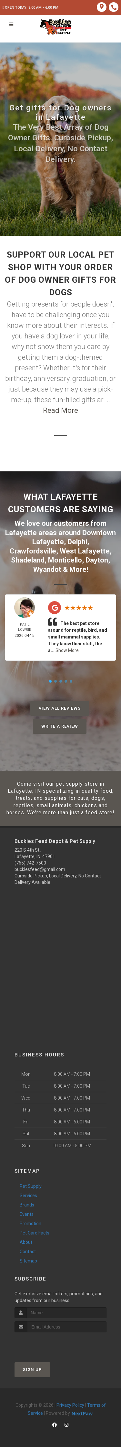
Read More (60, 410)
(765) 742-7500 (30, 862)
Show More (67, 650)
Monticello (65, 560)
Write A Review (59, 726)
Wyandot (47, 569)
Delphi (77, 542)
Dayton (97, 560)
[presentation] (49, 1344)
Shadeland (28, 560)
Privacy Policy (70, 1405)
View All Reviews (60, 708)
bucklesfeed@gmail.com (40, 869)
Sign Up (32, 1369)
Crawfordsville (33, 551)
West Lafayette (85, 551)
